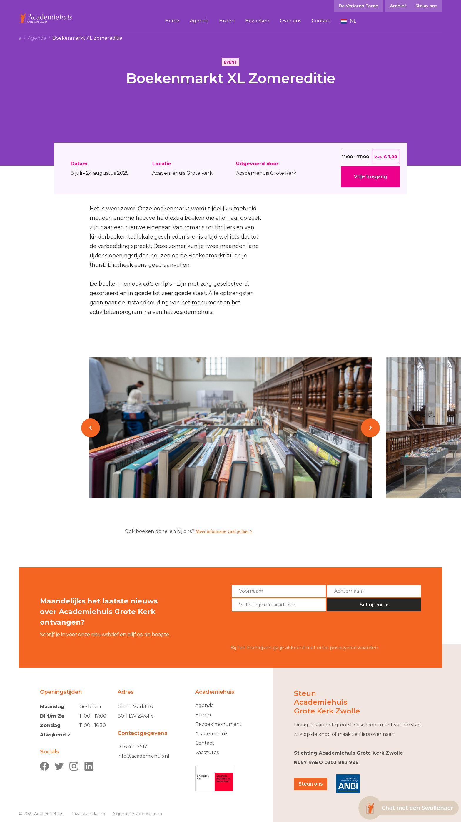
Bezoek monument (218, 724)
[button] (349, 21)
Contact (204, 743)
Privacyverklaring (87, 813)
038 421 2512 (132, 746)
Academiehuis (211, 733)
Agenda (37, 38)
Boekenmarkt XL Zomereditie (87, 38)
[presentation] (275, 628)
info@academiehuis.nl (143, 756)
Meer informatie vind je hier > (224, 531)
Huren (203, 715)
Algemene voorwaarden (137, 813)
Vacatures (207, 752)
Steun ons (310, 784)
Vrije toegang (370, 176)
